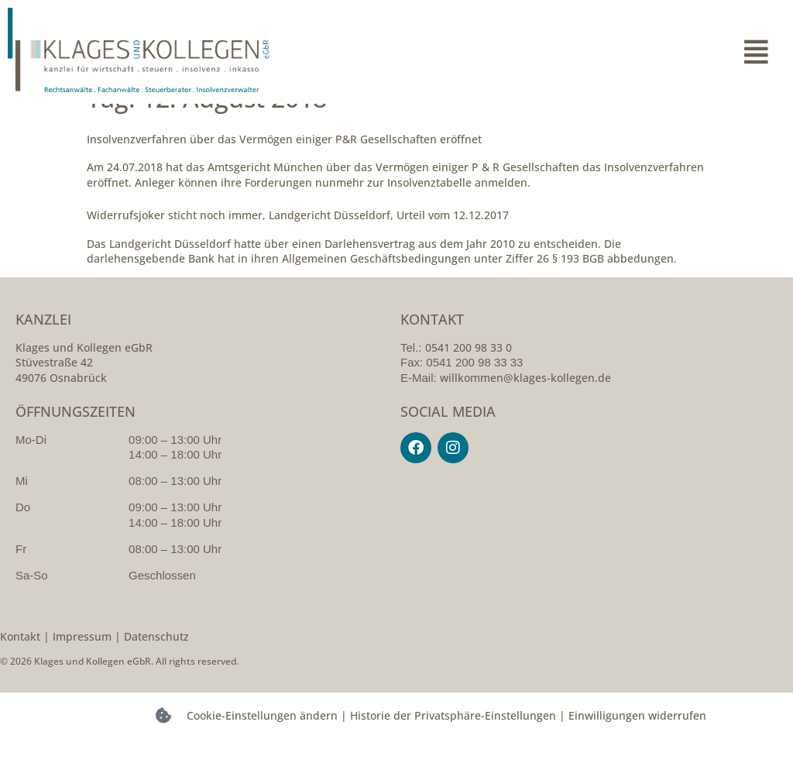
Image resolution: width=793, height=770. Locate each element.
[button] (591, 52)
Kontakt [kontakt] (20, 662)
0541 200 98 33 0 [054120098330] (468, 373)
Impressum (82, 662)
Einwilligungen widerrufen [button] (637, 742)
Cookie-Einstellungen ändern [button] (262, 742)
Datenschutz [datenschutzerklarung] (156, 662)
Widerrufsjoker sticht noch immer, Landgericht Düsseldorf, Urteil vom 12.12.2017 (298, 242)
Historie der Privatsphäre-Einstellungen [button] (453, 742)
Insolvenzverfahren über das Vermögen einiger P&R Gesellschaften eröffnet (284, 165)
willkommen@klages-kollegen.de (525, 404)
